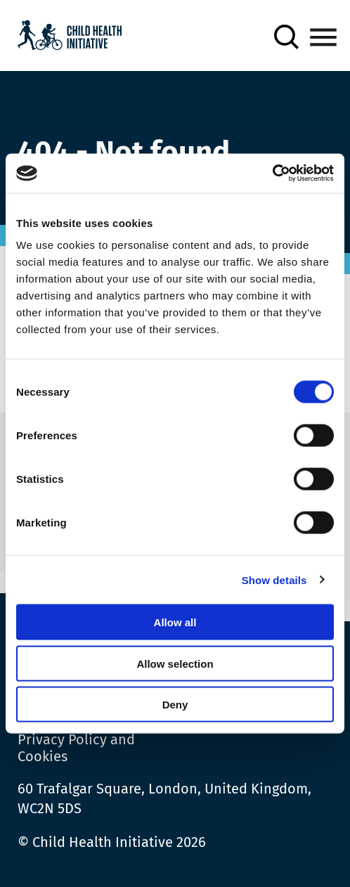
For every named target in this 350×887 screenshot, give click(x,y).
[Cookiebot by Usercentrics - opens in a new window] (272, 173)
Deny (175, 705)
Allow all (175, 622)
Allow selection (174, 663)
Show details (274, 579)
